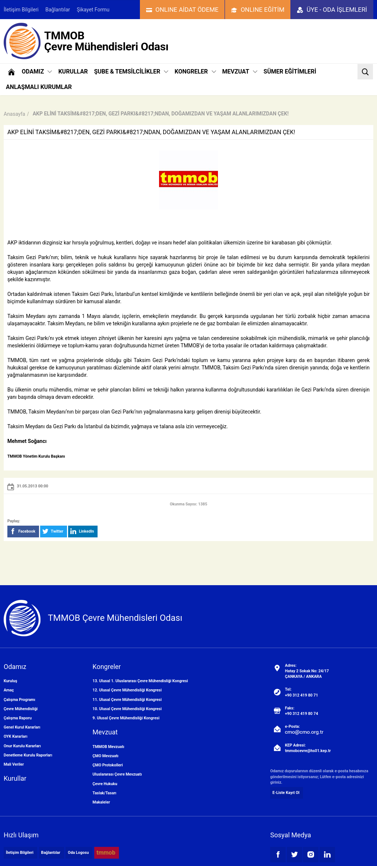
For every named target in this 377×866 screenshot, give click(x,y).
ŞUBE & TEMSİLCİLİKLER (131, 71)
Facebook (22, 531)
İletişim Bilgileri (21, 9)
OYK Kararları (15, 736)
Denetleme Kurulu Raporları (28, 755)
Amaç (9, 690)
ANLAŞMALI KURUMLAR (39, 86)
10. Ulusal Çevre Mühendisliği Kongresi (127, 708)
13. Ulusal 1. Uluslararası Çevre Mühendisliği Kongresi (140, 681)
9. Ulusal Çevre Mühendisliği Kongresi (125, 718)
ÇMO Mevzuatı (105, 756)
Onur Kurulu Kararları (22, 746)
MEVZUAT (239, 71)
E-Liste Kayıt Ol (285, 792)
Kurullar (15, 778)
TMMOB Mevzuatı (108, 746)
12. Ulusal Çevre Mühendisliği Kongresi (127, 690)
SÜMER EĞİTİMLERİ (290, 71)
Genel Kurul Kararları (22, 727)
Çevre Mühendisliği (21, 708)
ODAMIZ (37, 71)
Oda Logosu (78, 852)
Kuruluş (10, 681)
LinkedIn (82, 531)
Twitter (52, 531)
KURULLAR (73, 71)
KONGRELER (195, 71)
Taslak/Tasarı (104, 793)
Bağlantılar (57, 9)
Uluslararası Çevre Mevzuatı (117, 774)
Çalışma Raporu (18, 718)
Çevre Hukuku (104, 783)
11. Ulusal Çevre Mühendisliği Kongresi (127, 699)
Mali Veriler (14, 764)
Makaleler (101, 802)
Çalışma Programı (19, 699)
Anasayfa (14, 114)
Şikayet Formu (93, 9)
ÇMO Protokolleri (107, 765)
